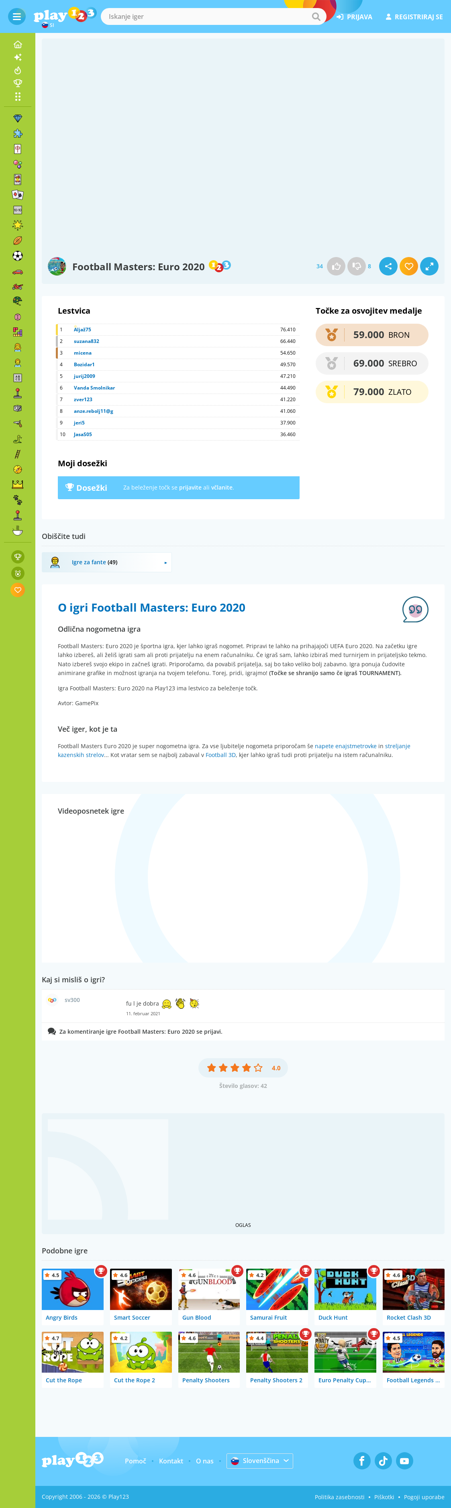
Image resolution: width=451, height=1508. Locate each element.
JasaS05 (83, 434)
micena (83, 352)
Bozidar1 (84, 364)
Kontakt (171, 1461)
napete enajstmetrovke (346, 746)
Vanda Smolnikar (94, 387)
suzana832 (86, 341)
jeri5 (79, 422)
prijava (354, 16)
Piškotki (384, 1497)
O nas (205, 1461)
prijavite (190, 487)
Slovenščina (255, 1460)
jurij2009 (84, 376)
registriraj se (414, 16)
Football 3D (221, 755)
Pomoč (135, 1461)
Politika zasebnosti (340, 1497)
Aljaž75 (82, 329)
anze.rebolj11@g (93, 411)
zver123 (83, 399)
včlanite (222, 487)
